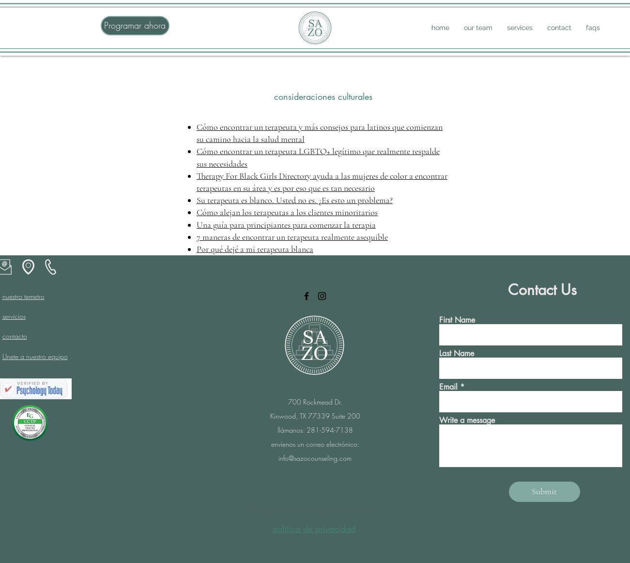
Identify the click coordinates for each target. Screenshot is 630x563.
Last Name (456, 354)
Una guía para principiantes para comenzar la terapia (286, 224)
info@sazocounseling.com (315, 458)
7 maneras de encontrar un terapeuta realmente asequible (292, 237)
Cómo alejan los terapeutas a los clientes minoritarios (287, 212)
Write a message (467, 420)
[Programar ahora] (135, 25)
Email (448, 387)
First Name (457, 320)
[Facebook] (306, 296)
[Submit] (544, 492)
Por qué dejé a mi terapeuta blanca (255, 249)
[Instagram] (322, 296)
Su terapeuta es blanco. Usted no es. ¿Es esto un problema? (295, 200)
